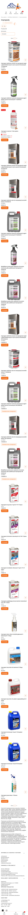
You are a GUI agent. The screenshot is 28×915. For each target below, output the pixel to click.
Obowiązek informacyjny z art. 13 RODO (9, 882)
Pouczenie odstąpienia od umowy (8, 874)
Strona (12, 38)
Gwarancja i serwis (5, 870)
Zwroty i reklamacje (5, 868)
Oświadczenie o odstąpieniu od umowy (9, 873)
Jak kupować (4, 856)
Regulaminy (3, 881)
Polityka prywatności (5, 884)
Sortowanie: (3, 31)
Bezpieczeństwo (4, 885)
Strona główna (4, 17)
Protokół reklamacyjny (6, 871)
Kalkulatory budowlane (6, 863)
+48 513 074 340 (4, 893)
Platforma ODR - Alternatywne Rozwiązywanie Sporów (12, 875)
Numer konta (4, 861)
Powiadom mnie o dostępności (9, 411)
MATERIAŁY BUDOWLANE (13, 17)
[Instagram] (6, 910)
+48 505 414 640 (4, 889)
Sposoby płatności (5, 857)
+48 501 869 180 (4, 890)
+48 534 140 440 (4, 895)
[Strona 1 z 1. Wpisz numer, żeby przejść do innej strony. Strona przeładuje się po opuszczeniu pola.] (15, 38)
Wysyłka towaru (4, 858)
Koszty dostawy (4, 860)
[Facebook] (3, 910)
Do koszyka (4, 72)
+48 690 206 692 (4, 892)
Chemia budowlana (23, 17)
